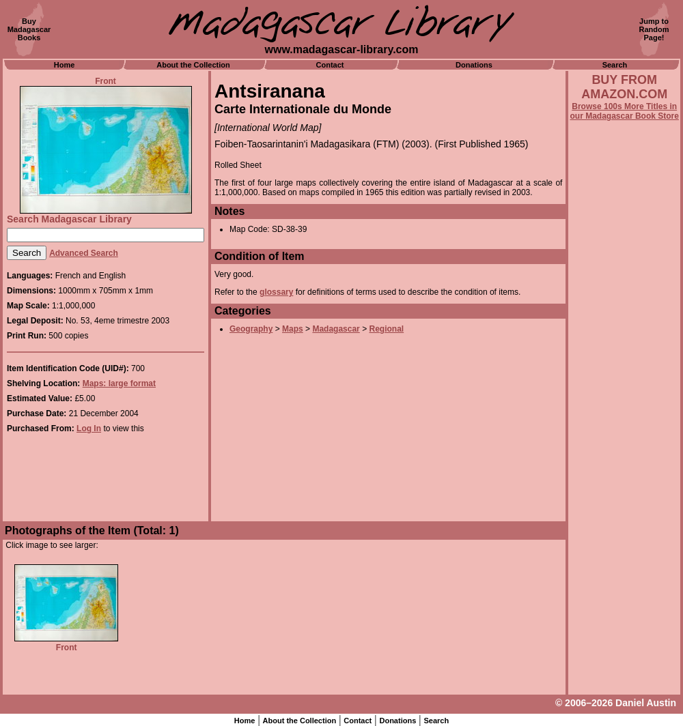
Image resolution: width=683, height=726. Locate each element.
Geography (251, 329)
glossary (276, 292)
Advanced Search (83, 253)
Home (64, 65)
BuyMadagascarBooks (29, 29)
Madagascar (335, 329)
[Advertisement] (624, 489)
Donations (474, 65)
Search (615, 65)
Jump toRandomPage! (654, 29)
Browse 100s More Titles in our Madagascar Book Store (624, 111)
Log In (88, 428)
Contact (330, 65)
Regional (386, 329)
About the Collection (193, 65)
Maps (292, 329)
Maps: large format (119, 383)
